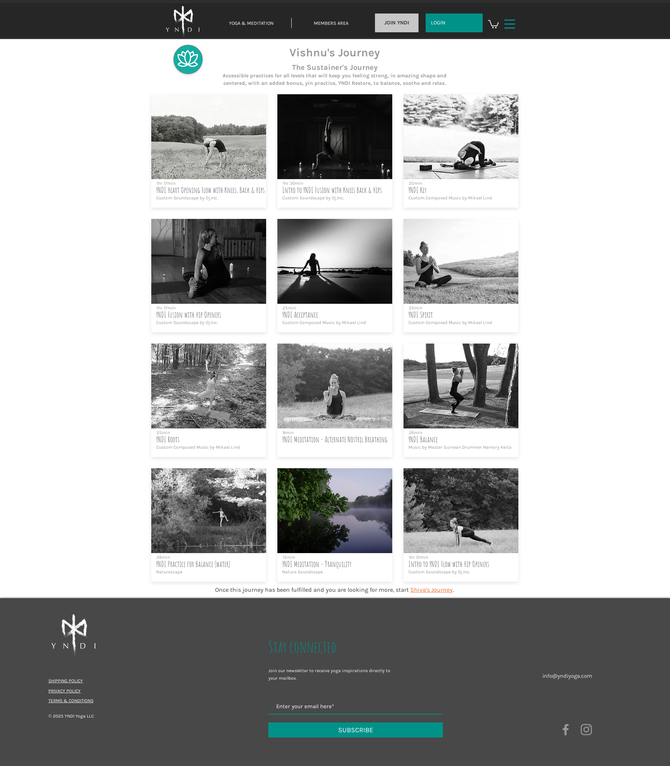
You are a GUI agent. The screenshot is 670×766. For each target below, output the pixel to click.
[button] (493, 23)
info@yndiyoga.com (567, 676)
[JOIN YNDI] (397, 23)
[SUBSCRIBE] (355, 729)
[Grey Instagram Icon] (586, 729)
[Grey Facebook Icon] (565, 729)
